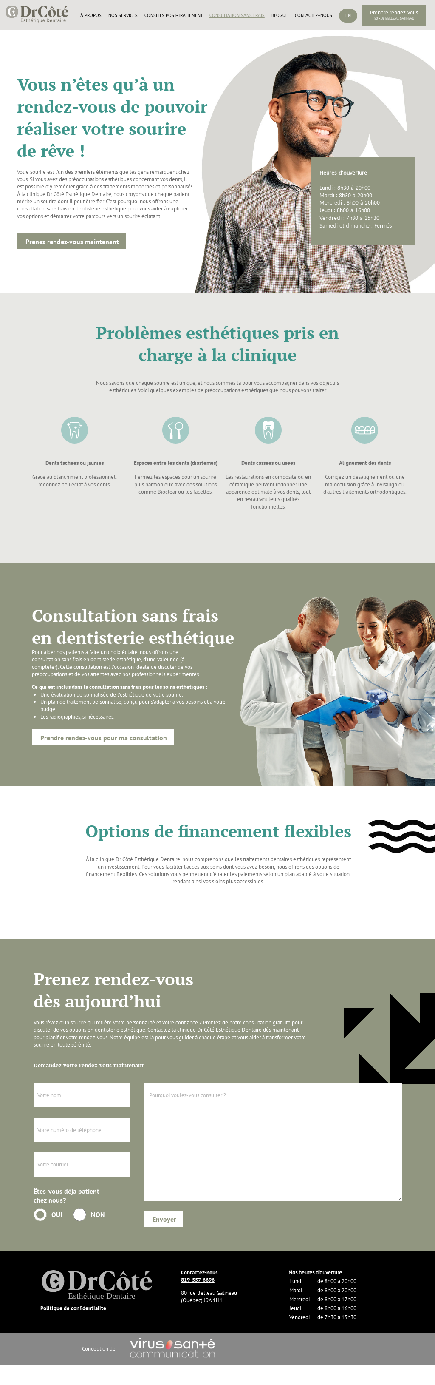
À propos (91, 15)
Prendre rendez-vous (394, 12)
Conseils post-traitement (173, 15)
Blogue (279, 15)
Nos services (123, 15)
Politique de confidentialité (73, 1308)
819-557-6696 (198, 1279)
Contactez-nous (313, 15)
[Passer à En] (348, 25)
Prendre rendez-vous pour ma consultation (103, 738)
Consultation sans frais (237, 15)
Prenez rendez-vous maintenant (72, 241)
